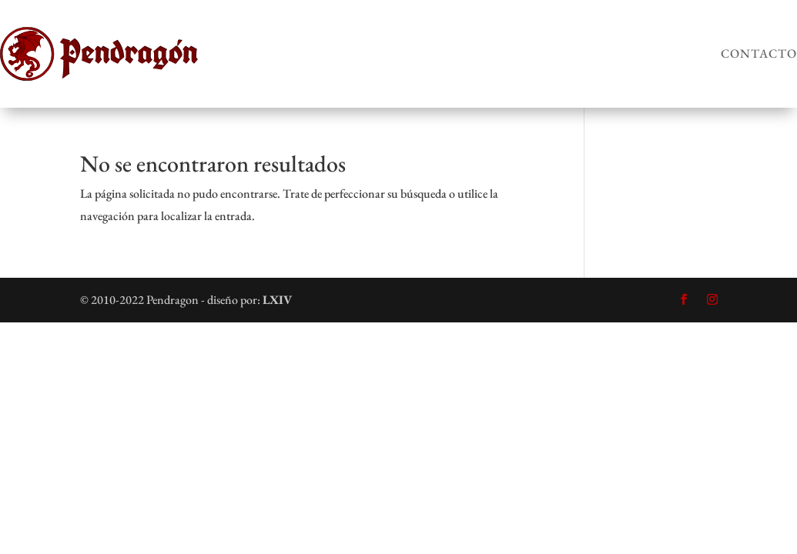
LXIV (277, 300)
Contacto (759, 53)
